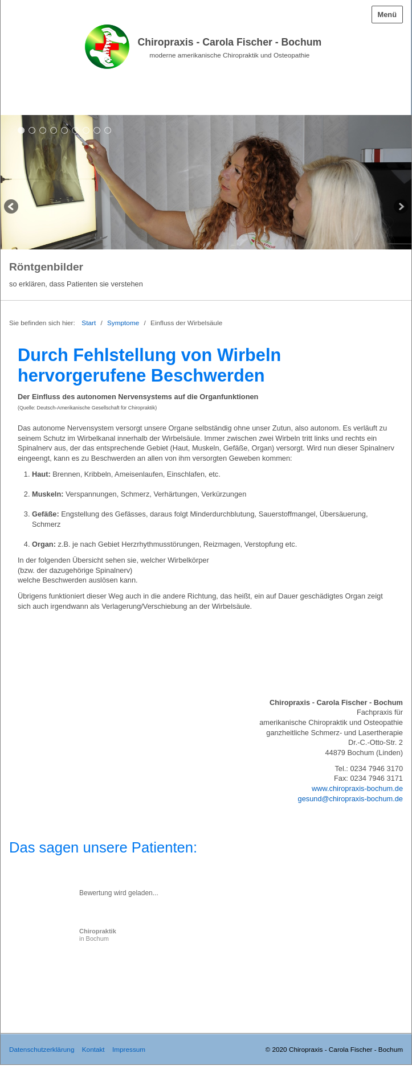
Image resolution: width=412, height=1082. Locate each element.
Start (88, 322)
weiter (400, 208)
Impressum (128, 1049)
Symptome (123, 322)
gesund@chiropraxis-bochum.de (350, 798)
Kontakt (93, 1049)
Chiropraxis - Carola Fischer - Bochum (229, 42)
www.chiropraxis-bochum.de (357, 788)
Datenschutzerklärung (41, 1049)
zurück (12, 208)
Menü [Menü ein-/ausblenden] (387, 14)
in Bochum (97, 935)
